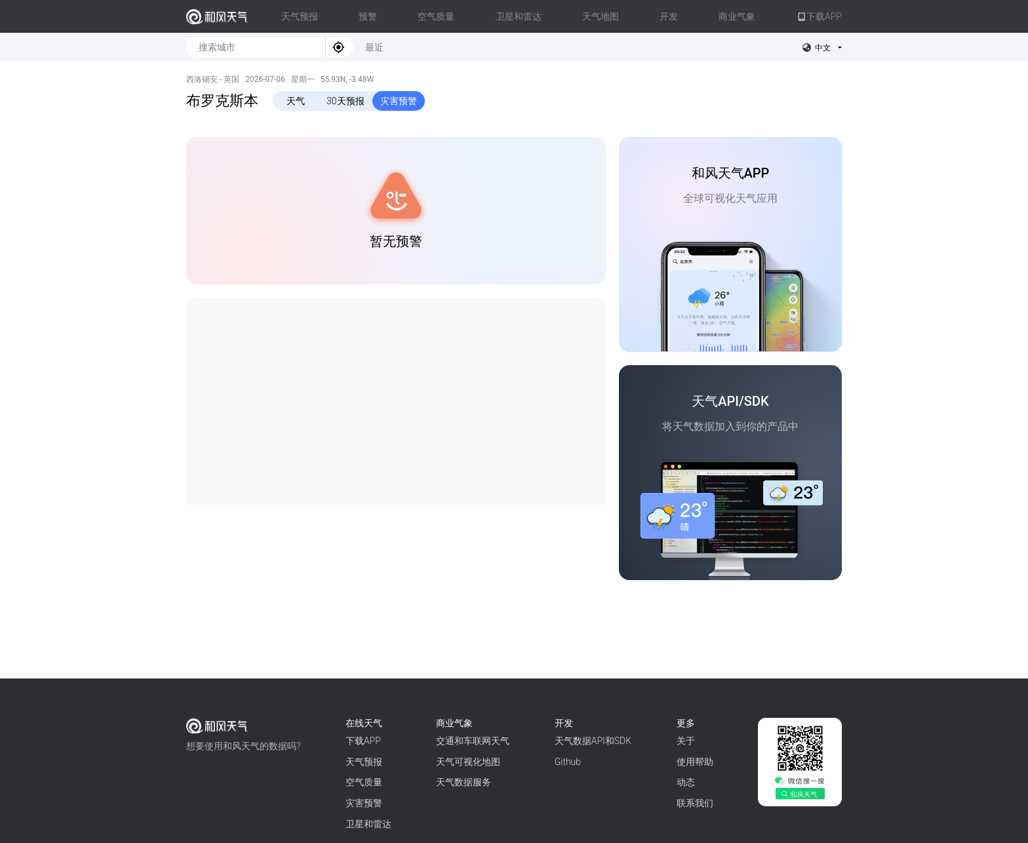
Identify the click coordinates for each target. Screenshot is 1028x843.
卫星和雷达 (519, 16)
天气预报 (299, 16)
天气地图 (600, 16)
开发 (669, 16)
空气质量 (436, 16)
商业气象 (737, 16)
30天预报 (345, 101)
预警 (368, 16)
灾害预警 (398, 101)
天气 (296, 101)
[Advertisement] (396, 402)
